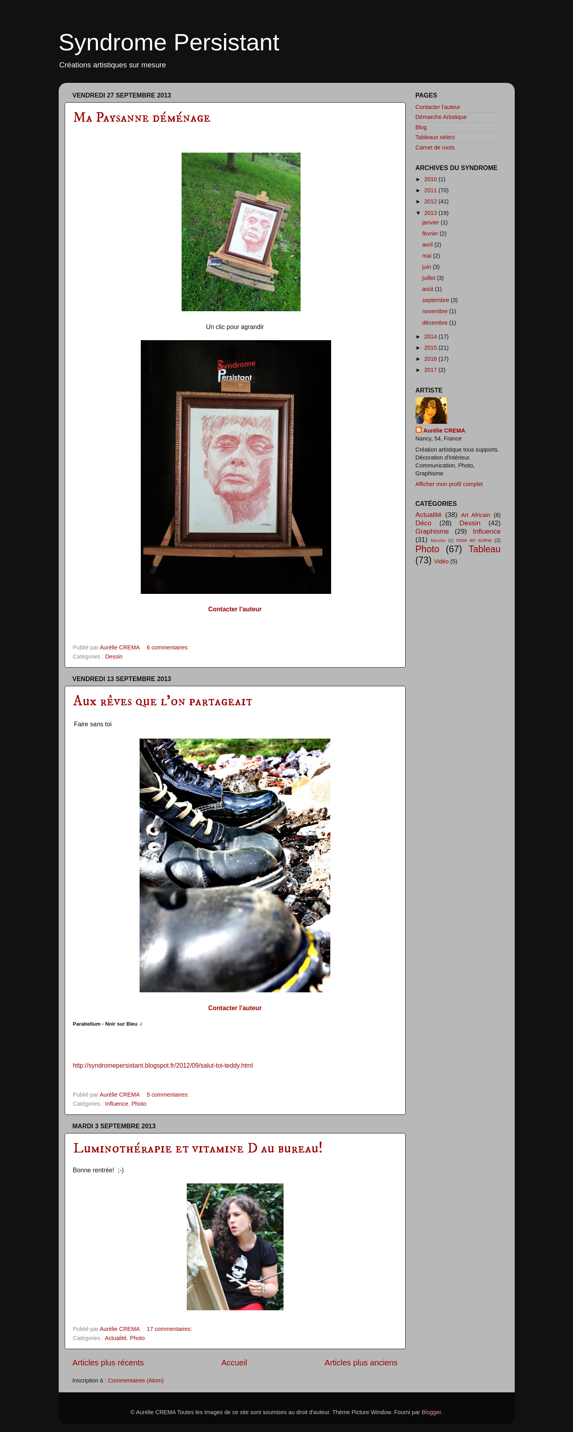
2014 (431, 336)
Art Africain (476, 515)
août (428, 289)
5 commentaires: (168, 1094)
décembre (435, 323)
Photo (139, 1104)
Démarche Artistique (441, 117)
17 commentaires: (170, 1329)
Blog (421, 127)
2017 (431, 370)
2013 (431, 213)
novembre (435, 311)
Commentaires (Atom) (136, 1380)
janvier (431, 222)
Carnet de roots (435, 147)
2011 (431, 190)
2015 (431, 348)
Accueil (234, 1362)
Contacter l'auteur (438, 107)
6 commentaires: (168, 647)
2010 (431, 179)
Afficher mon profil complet (449, 484)
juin (427, 267)
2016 (431, 359)
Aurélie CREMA (445, 430)
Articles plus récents (108, 1362)
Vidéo (441, 561)
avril (428, 244)
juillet (429, 278)
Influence (116, 1104)
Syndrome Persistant (169, 42)
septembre (436, 300)
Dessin (114, 656)
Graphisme (432, 531)
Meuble (438, 540)
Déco (423, 523)
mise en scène (474, 540)
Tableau (485, 549)
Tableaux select (435, 137)
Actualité (115, 1338)
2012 (431, 201)
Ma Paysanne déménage (142, 117)
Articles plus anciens (361, 1362)
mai (427, 256)
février (431, 233)
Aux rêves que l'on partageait (162, 701)
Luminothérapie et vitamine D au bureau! (198, 1148)
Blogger (431, 1412)
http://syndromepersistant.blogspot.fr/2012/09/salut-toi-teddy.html (163, 1065)
